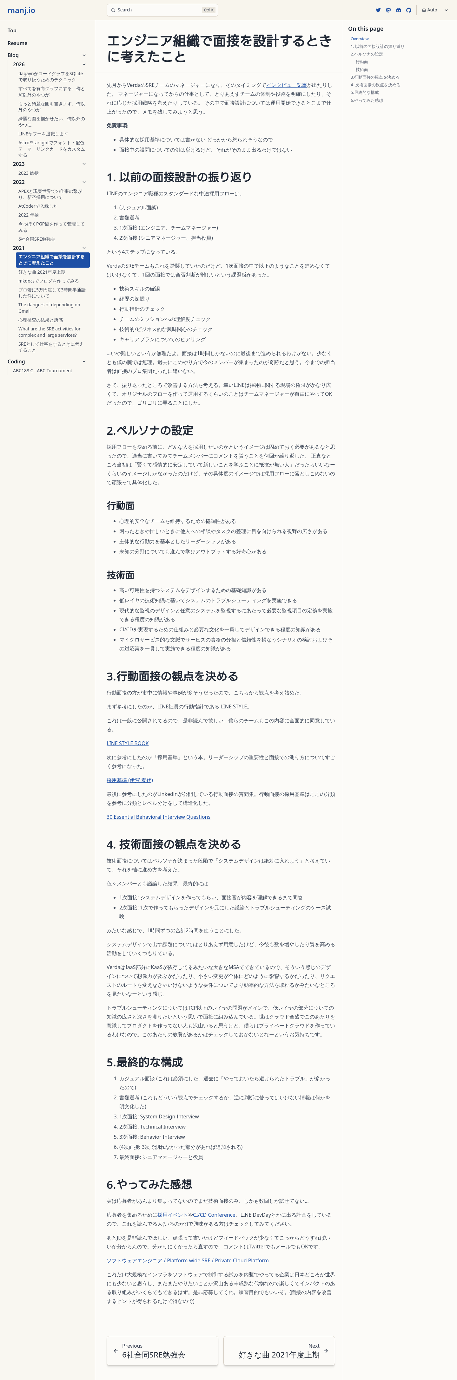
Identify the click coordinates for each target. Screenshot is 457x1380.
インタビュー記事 (286, 84)
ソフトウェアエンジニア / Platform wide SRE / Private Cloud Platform (188, 1260)
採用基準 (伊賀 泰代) (130, 780)
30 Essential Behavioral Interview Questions (158, 816)
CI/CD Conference (214, 1214)
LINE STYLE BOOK (128, 743)
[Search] (162, 10)
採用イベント (172, 1214)
